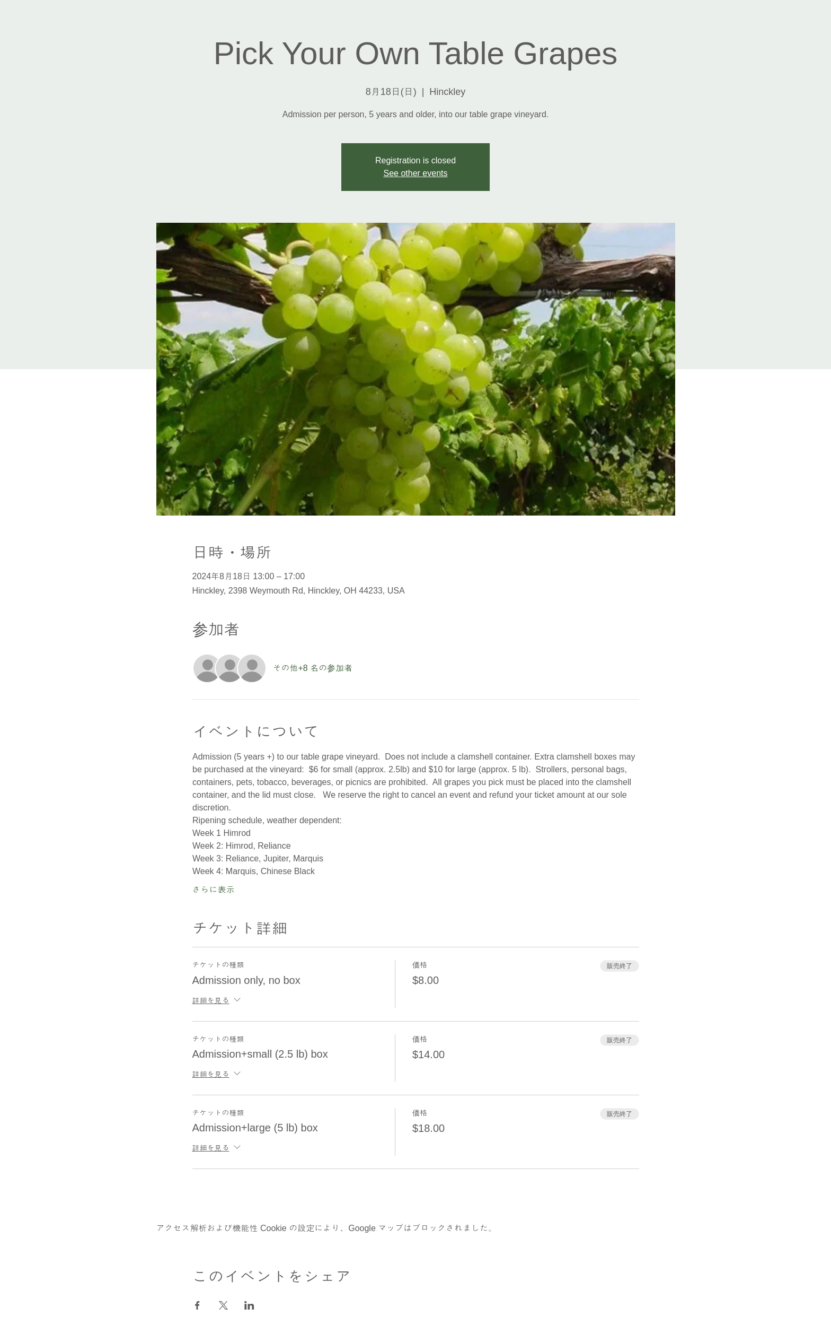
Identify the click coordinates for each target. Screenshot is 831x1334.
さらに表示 (213, 889)
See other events (416, 173)
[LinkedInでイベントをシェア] (249, 1305)
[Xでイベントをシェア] (223, 1305)
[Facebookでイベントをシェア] (197, 1305)
